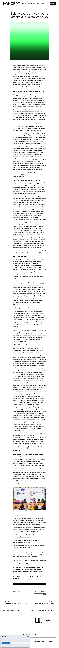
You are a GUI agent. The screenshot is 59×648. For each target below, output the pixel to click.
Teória (45, 592)
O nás (37, 3)
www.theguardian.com (35, 531)
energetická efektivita (38, 592)
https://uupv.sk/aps (39, 553)
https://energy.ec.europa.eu (23, 536)
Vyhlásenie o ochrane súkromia (18, 645)
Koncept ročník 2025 (38, 591)
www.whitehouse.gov (30, 529)
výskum (44, 594)
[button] (28, 636)
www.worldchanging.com (19, 522)
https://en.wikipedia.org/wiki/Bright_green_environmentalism (28, 564)
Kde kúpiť (52, 3)
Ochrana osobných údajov (39, 641)
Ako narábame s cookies (10, 645)
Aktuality (24, 3)
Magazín (30, 3)
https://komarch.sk (32, 556)
